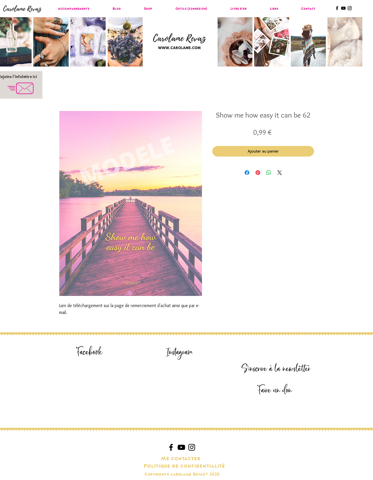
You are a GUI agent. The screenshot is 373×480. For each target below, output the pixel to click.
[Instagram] (179, 352)
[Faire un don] (275, 390)
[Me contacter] (181, 459)
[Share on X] (279, 172)
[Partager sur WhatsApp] (268, 172)
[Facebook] (89, 352)
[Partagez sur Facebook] (247, 172)
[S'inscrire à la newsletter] (276, 369)
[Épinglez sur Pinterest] (257, 172)
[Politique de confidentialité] (184, 466)
